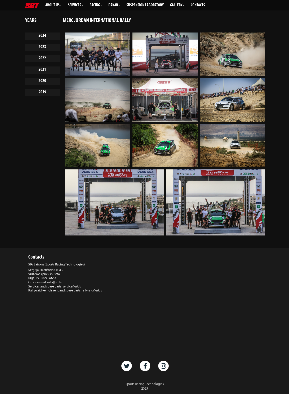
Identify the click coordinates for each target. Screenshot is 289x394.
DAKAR (114, 5)
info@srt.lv (54, 282)
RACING (95, 5)
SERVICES (75, 5)
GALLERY (177, 5)
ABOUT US (53, 5)
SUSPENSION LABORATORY (145, 5)
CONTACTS (198, 5)
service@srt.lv (72, 286)
